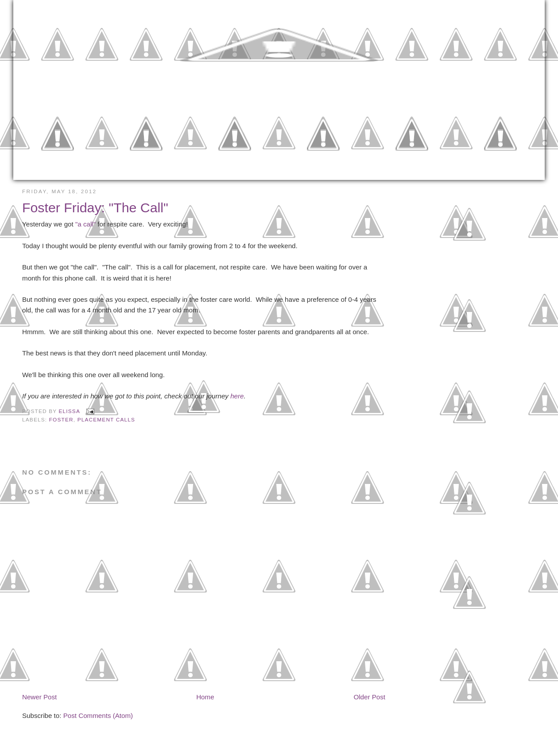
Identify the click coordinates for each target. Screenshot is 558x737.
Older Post (369, 697)
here (237, 396)
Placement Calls (106, 420)
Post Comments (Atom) (98, 715)
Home (205, 697)
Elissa (70, 411)
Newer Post (39, 697)
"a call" (85, 224)
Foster (61, 420)
